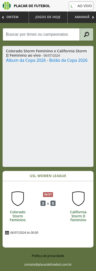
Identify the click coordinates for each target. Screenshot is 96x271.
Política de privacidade (48, 256)
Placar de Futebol (26, 6)
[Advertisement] (48, 114)
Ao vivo (81, 5)
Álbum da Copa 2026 (26, 60)
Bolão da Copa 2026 (68, 60)
